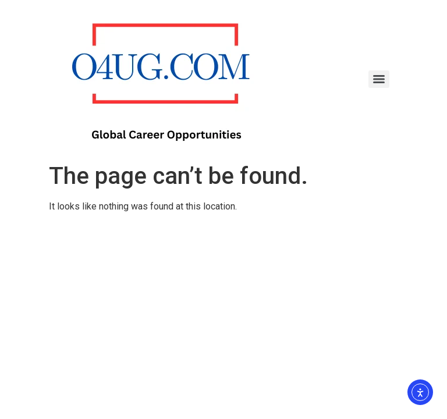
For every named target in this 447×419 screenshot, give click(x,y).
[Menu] (378, 79)
